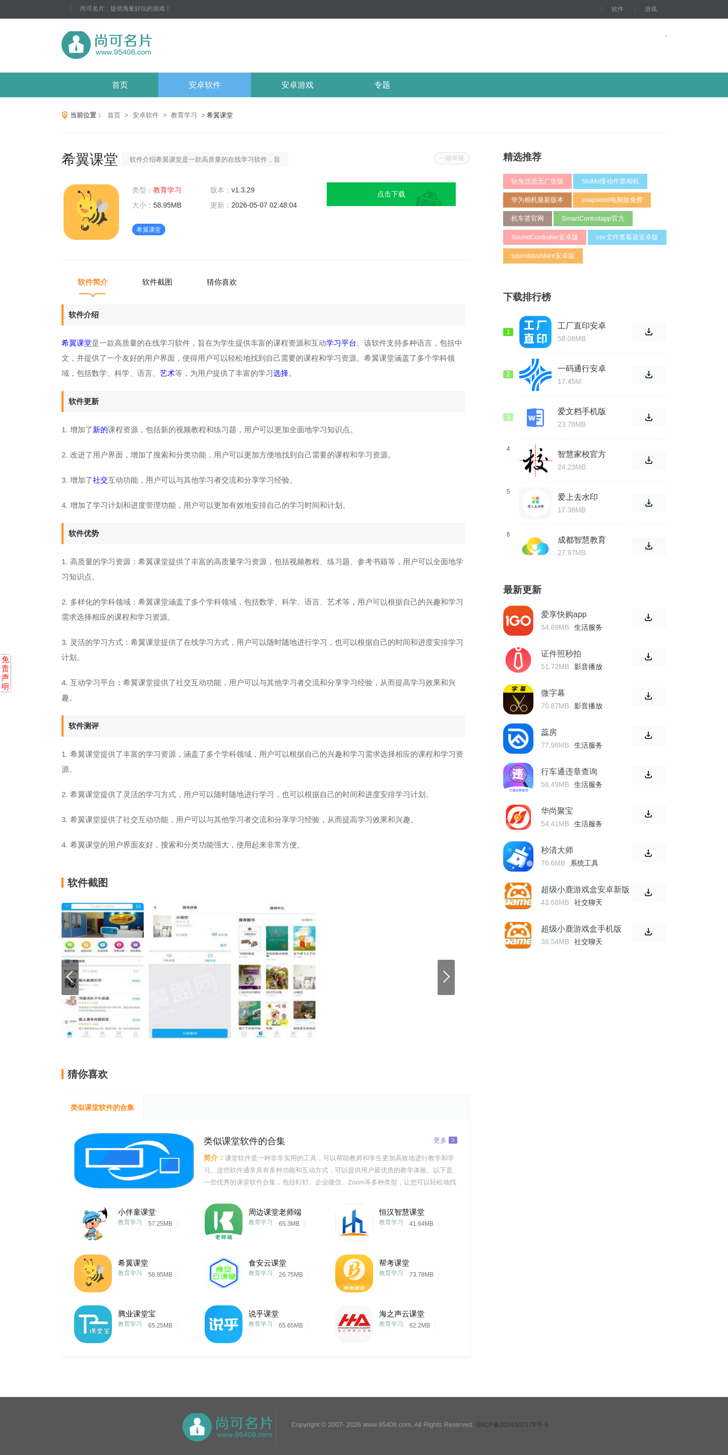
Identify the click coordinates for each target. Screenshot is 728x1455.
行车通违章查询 (569, 771)
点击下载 (391, 194)
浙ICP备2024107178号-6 (512, 1424)
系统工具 (584, 863)
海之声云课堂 (401, 1313)
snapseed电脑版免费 (611, 200)
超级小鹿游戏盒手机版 (581, 928)
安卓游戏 (297, 85)
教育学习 (184, 115)
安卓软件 (205, 85)
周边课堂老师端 (275, 1212)
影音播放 (588, 667)
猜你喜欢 (222, 282)
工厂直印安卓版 (582, 325)
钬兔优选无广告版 (537, 181)
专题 (382, 85)
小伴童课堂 (137, 1212)
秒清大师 (557, 850)
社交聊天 (588, 902)
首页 (120, 85)
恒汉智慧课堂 (401, 1212)
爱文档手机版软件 (582, 411)
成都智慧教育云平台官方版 (582, 540)
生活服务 (588, 627)
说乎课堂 (264, 1313)
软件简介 (93, 282)
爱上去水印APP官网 (578, 497)
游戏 (651, 9)
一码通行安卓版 (582, 368)
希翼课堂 (133, 1263)
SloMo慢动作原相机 (610, 181)
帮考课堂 (394, 1263)
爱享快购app (564, 614)
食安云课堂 (267, 1263)
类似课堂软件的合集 (102, 1107)
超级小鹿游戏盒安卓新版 (585, 889)
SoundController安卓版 (544, 237)
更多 (445, 1140)
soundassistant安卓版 (543, 255)
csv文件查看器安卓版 (627, 237)
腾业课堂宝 (137, 1313)
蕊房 (549, 732)
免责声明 (5, 673)
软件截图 (157, 282)
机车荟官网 (527, 218)
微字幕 (553, 693)
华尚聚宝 (557, 811)
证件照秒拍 (561, 653)
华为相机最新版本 (537, 200)
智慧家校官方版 (582, 454)
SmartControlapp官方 (593, 218)
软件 (618, 9)
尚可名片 (162, 45)
